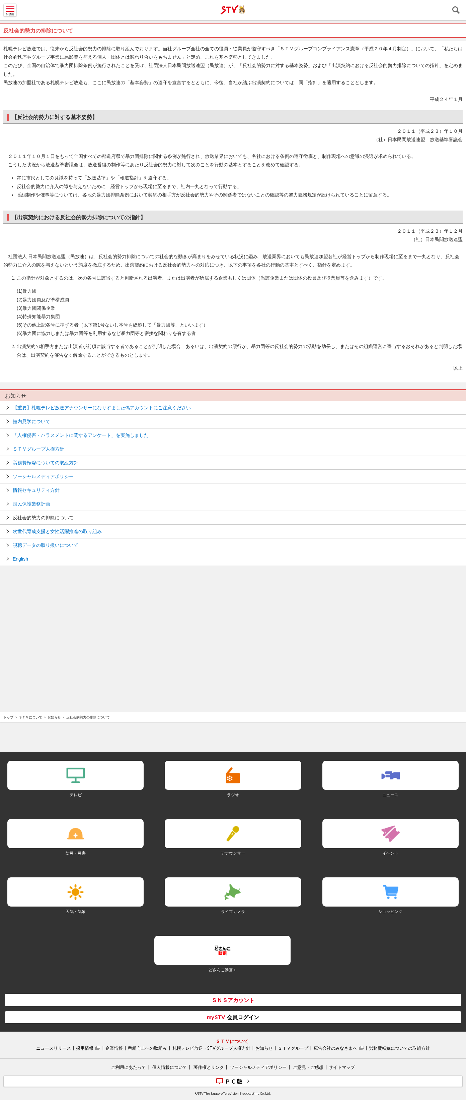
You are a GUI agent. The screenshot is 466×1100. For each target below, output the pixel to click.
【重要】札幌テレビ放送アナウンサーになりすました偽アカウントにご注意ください (102, 407)
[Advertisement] (233, 589)
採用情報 (84, 1048)
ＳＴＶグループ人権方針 (38, 449)
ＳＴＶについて (30, 717)
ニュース (390, 794)
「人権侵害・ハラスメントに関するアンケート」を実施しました (81, 435)
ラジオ (233, 794)
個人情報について (169, 1067)
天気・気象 (76, 911)
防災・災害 (76, 853)
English (20, 559)
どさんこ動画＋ (223, 969)
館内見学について (31, 421)
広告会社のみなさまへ (335, 1048)
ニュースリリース (53, 1048)
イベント (390, 853)
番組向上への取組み (147, 1048)
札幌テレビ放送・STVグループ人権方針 (211, 1048)
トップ (8, 717)
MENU (10, 10)
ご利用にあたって (128, 1067)
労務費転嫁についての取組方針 (45, 462)
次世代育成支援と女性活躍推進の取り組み (57, 531)
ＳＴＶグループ (293, 1048)
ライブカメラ (233, 911)
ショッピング (390, 911)
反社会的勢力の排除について (43, 517)
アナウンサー (233, 853)
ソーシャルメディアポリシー (43, 476)
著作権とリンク (208, 1067)
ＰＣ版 (234, 1081)
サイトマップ (342, 1067)
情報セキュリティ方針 (36, 490)
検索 (456, 10)
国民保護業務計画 (31, 504)
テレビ (76, 794)
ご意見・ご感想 (308, 1067)
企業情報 (114, 1048)
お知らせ (15, 396)
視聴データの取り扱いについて (45, 545)
